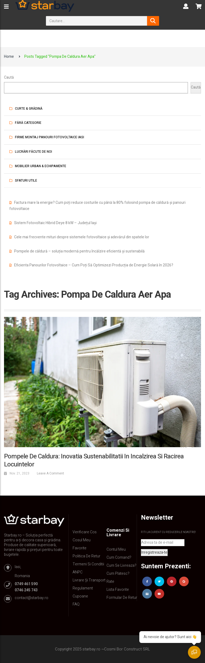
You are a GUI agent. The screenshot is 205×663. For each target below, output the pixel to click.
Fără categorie (28, 122)
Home (9, 56)
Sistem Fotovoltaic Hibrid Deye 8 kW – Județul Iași (55, 223)
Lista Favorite (118, 589)
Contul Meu (116, 549)
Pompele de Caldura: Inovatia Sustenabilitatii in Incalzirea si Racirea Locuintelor (94, 460)
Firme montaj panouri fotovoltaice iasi (49, 137)
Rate (110, 581)
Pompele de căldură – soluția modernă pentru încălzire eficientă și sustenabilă (79, 251)
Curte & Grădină (28, 108)
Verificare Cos (85, 532)
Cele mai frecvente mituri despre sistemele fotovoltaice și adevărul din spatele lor (81, 237)
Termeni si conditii (88, 564)
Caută (9, 77)
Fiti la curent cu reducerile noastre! (168, 532)
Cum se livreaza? (121, 565)
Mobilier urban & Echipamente (40, 166)
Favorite (79, 548)
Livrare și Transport (89, 580)
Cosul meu (81, 540)
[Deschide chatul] (194, 652)
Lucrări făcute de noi (33, 151)
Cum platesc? (118, 573)
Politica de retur (86, 556)
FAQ (76, 604)
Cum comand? (119, 557)
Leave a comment (50, 473)
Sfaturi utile (26, 180)
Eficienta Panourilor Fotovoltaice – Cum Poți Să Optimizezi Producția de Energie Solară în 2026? (93, 265)
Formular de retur (122, 597)
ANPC (77, 572)
